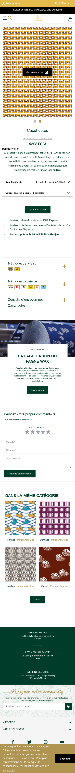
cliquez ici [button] (8, 770)
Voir (37, 599)
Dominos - (54, 539)
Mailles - (20, 586)
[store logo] (37, 18)
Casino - (54, 586)
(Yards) (14, 182)
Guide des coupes (37, 201)
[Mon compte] (12, 3)
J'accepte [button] (65, 758)
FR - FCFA (62, 3)
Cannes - (21, 539)
